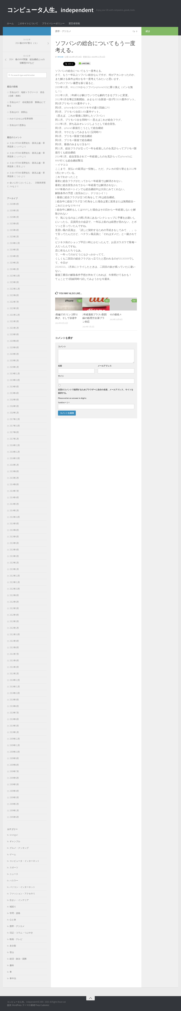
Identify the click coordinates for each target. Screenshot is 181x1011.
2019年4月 (14, 393)
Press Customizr (42, 1005)
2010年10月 (15, 693)
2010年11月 (15, 686)
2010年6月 (14, 719)
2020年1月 (14, 367)
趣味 (12, 965)
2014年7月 (14, 491)
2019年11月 (15, 373)
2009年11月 (15, 745)
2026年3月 (14, 210)
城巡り (13, 906)
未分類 (13, 945)
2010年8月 (14, 706)
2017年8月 (14, 432)
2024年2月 (14, 262)
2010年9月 (14, 699)
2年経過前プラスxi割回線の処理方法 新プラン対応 (94, 318)
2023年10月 (15, 275)
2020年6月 (14, 347)
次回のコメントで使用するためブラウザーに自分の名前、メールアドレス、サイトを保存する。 (95, 391)
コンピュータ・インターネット (24, 861)
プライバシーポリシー (53, 23)
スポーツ (14, 867)
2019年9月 (14, 386)
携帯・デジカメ (63, 31)
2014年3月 (14, 504)
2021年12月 (15, 314)
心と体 (13, 919)
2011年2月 (14, 673)
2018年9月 (14, 399)
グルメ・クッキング (19, 848)
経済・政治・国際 (18, 958)
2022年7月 (14, 301)
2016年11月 (15, 451)
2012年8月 (14, 595)
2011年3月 (14, 667)
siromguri (14, 834)
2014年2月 (14, 510)
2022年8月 (14, 295)
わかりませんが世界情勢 (21, 118)
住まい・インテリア (19, 900)
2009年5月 (14, 784)
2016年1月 (14, 464)
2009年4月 (14, 791)
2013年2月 (14, 562)
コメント (62, 346)
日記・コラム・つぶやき (21, 932)
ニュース (14, 874)
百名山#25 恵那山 (18, 125)
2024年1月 (14, 269)
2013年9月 (14, 523)
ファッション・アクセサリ (22, 893)
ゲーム (13, 854)
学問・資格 (15, 913)
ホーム (10, 23)
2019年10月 (15, 380)
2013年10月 (15, 517)
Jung (12, 186)
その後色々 (116, 314)
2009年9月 (14, 758)
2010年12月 (15, 680)
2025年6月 (14, 223)
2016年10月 (15, 458)
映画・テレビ (16, 939)
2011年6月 (14, 660)
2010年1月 (14, 732)
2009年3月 (14, 797)
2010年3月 (14, 725)
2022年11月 (15, 288)
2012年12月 (15, 575)
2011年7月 (14, 654)
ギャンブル (15, 841)
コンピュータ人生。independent (50, 10)
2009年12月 (15, 738)
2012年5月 (14, 608)
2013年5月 (14, 543)
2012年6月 (14, 601)
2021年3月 (14, 321)
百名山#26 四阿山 (18, 112)
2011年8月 (14, 647)
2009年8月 (14, 764)
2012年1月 (14, 628)
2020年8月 (14, 341)
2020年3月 (14, 354)
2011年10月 (15, 634)
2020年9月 (14, 334)
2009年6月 (14, 778)
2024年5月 (14, 249)
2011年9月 (14, 641)
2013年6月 (14, 536)
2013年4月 (14, 549)
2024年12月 (15, 243)
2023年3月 (14, 282)
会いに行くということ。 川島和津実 (28, 182)
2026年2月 (14, 217)
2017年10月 (15, 425)
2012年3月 (14, 621)
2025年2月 (14, 236)
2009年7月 (14, 771)
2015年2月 (14, 478)
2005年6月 (14, 817)
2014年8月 (14, 484)
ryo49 (60, 57)
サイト (61, 376)
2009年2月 (14, 804)
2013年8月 (14, 530)
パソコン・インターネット (22, 887)
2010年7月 (14, 712)
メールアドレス (105, 366)
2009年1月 (14, 810)
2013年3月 (14, 556)
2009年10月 (15, 751)
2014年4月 (14, 497)
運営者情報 (74, 23)
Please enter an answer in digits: (72, 398)
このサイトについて (28, 23)
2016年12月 (15, 445)
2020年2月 (14, 360)
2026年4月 (14, 204)
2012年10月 (15, 588)
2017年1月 (14, 438)
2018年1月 (14, 412)
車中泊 (13, 978)
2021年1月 (14, 328)
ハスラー (14, 880)
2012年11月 (15, 582)
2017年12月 (15, 419)
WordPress (16, 1005)
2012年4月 (14, 614)
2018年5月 (14, 406)
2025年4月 (14, 230)
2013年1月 (14, 569)
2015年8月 (14, 471)
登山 (12, 952)
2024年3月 (14, 256)
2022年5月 (14, 308)
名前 (60, 366)
